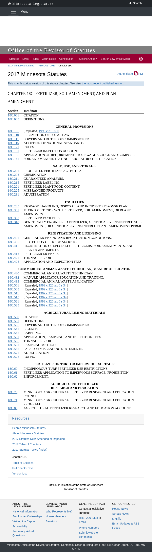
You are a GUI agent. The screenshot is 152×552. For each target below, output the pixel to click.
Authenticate (125, 73)
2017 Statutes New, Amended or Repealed (38, 438)
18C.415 (13, 254)
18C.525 (13, 305)
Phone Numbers (89, 527)
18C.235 (13, 206)
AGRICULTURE (46, 65)
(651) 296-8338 (88, 517)
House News (120, 508)
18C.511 (13, 293)
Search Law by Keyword (115, 58)
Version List (19, 473)
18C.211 (13, 179)
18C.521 (13, 301)
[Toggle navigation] (13, 12)
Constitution (66, 58)
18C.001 (13, 115)
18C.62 (12, 376)
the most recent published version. (103, 83)
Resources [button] (20, 418)
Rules (35, 58)
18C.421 (13, 258)
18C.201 (13, 171)
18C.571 (13, 353)
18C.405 (13, 242)
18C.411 (13, 246)
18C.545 (13, 333)
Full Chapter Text (22, 468)
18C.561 (13, 345)
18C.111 (13, 139)
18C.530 (13, 317)
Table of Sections (22, 462)
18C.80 (12, 408)
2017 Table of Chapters (26, 444)
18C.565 (13, 349)
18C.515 (13, 297)
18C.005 (13, 119)
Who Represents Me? (59, 511)
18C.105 (13, 131)
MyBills (116, 518)
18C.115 (13, 143)
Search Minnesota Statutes (29, 428)
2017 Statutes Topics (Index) (29, 449)
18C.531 (13, 321)
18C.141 (13, 159)
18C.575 (13, 357)
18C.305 (13, 218)
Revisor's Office (86, 58)
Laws (25, 58)
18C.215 (13, 182)
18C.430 (13, 273)
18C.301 (13, 210)
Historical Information (25, 511)
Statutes (14, 58)
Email (82, 522)
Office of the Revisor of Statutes (51, 50)
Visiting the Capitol (23, 521)
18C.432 (13, 277)
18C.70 (12, 392)
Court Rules (49, 58)
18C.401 (13, 238)
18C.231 (13, 194)
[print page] (141, 59)
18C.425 (13, 262)
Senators (51, 521)
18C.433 (13, 281)
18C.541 (13, 329)
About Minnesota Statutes (28, 433)
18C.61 (12, 372)
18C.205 (13, 175)
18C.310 (13, 222)
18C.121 (13, 147)
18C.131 (13, 151)
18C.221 (13, 186)
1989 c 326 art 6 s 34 (52, 285)
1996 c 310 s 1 (48, 131)
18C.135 (13, 155)
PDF (139, 73)
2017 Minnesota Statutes (21, 65)
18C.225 (13, 190)
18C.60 (12, 369)
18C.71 (12, 400)
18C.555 (13, 341)
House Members (56, 516)
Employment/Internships (27, 516)
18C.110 (13, 135)
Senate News (120, 513)
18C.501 (13, 285)
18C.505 (13, 289)
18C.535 (13, 325)
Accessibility (20, 526)
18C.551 (13, 337)
